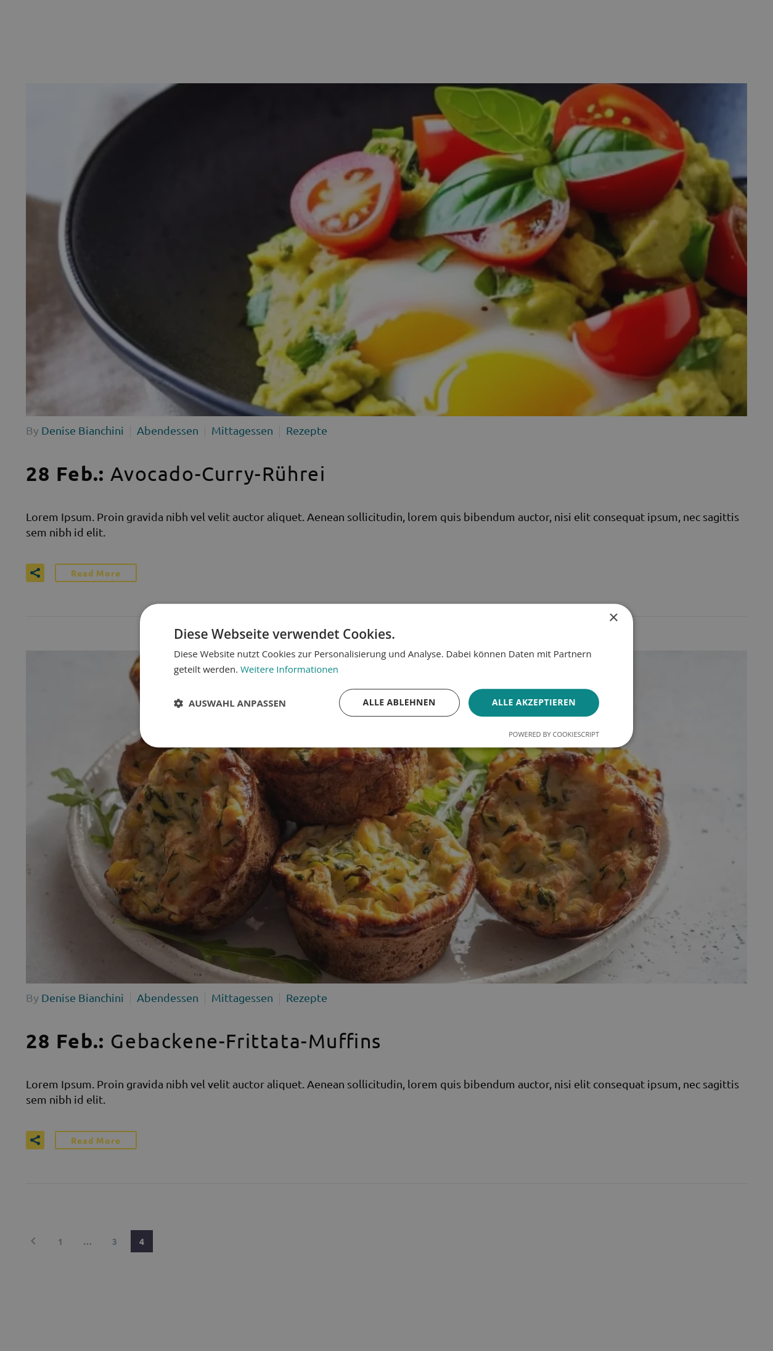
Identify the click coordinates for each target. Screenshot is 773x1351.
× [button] (613, 618)
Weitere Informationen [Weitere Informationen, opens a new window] (289, 669)
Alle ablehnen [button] (399, 702)
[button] (230, 702)
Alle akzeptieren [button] (534, 702)
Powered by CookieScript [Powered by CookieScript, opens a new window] (554, 734)
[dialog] (386, 676)
